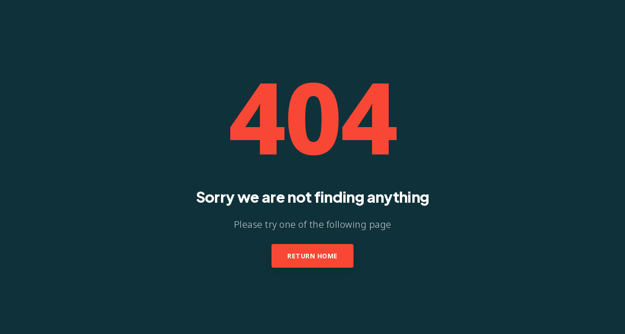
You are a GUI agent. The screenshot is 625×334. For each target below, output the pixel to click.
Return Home (312, 255)
